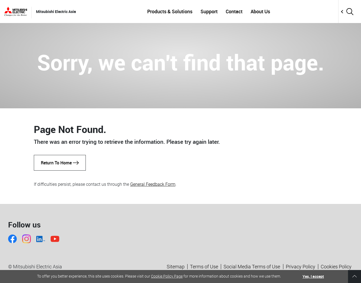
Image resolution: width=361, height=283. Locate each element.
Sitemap (176, 266)
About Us (260, 11)
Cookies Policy (336, 266)
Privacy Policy (300, 266)
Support (209, 11)
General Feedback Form (152, 184)
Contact (234, 11)
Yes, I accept (313, 276)
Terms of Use (204, 266)
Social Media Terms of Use (252, 266)
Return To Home (60, 163)
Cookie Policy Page (167, 276)
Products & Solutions (169, 11)
